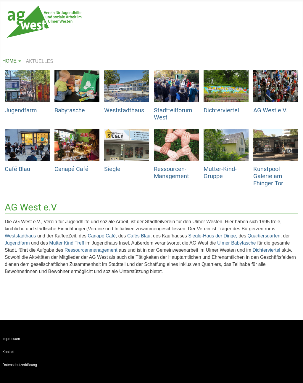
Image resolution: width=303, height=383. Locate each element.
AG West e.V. (270, 110)
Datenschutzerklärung (19, 365)
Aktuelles (39, 61)
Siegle (112, 169)
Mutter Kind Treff (66, 242)
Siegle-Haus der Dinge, (212, 235)
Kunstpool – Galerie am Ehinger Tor (269, 176)
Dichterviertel (221, 110)
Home (9, 60)
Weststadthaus (124, 110)
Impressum (11, 339)
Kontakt (8, 352)
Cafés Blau (138, 235)
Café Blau (17, 169)
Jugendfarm (21, 110)
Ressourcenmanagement (91, 250)
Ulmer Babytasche (236, 242)
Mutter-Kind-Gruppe (220, 172)
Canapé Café (71, 169)
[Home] (19, 61)
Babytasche (69, 110)
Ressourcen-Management (171, 172)
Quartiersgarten (263, 235)
